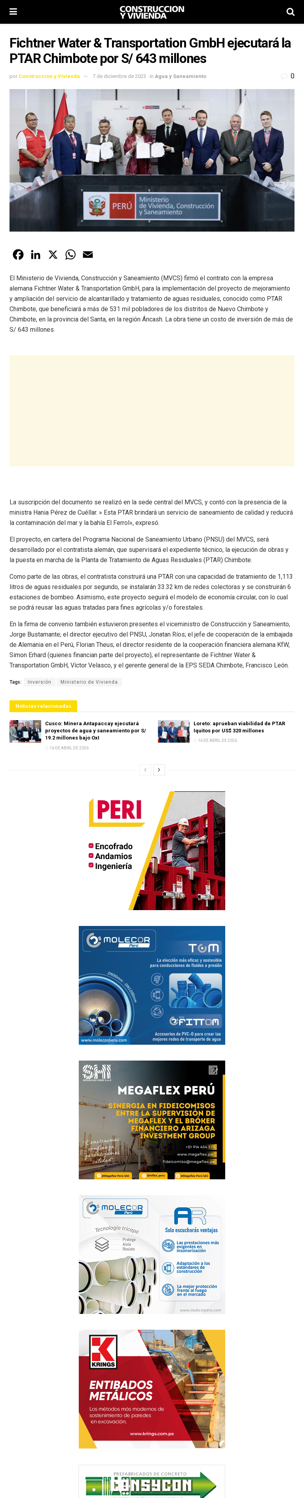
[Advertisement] (152, 410)
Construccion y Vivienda (49, 76)
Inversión (39, 682)
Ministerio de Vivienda (89, 682)
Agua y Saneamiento (180, 76)
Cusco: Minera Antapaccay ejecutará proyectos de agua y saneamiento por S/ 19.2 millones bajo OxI (95, 730)
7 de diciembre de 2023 (119, 76)
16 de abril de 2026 (67, 748)
